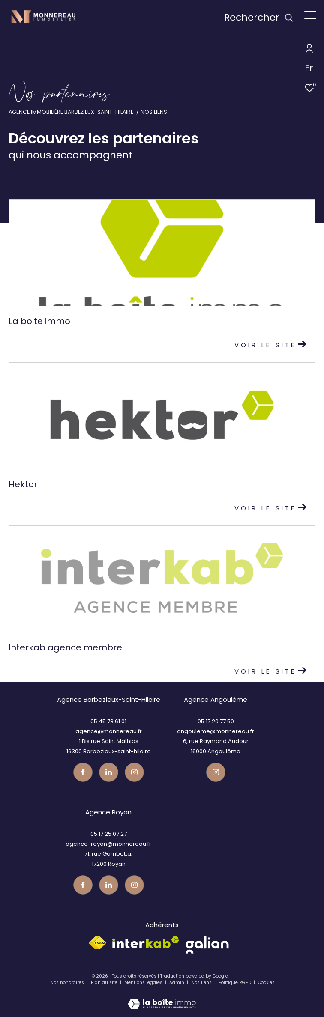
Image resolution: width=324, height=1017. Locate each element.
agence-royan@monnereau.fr (108, 844)
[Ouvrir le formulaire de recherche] (259, 18)
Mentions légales (144, 982)
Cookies (266, 982)
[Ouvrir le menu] (310, 15)
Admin (177, 982)
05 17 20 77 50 (216, 721)
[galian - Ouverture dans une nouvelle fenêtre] (207, 945)
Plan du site (105, 982)
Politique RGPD (235, 982)
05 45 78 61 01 (108, 721)
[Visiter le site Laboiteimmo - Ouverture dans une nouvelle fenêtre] (162, 998)
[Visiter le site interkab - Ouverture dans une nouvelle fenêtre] (145, 942)
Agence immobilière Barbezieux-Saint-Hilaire (71, 112)
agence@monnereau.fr (108, 731)
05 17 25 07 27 (108, 834)
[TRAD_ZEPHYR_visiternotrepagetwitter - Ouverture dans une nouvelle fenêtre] (108, 772)
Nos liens (202, 982)
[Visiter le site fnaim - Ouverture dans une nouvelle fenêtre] (97, 942)
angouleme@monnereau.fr (215, 731)
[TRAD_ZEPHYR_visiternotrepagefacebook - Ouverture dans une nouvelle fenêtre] (83, 772)
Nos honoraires (67, 982)
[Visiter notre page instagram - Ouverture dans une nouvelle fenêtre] (134, 772)
